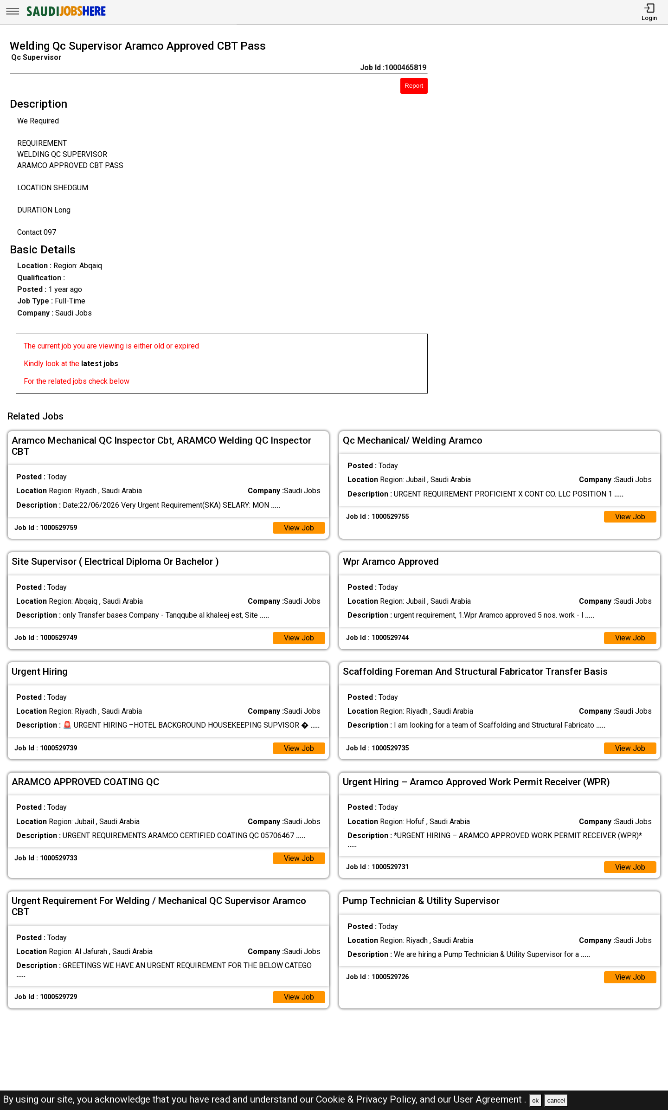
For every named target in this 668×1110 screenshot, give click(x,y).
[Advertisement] (556, 219)
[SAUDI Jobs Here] (65, 16)
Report (414, 85)
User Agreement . (490, 1099)
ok (535, 1100)
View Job (298, 526)
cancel (556, 1100)
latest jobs (99, 363)
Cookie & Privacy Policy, (368, 1099)
